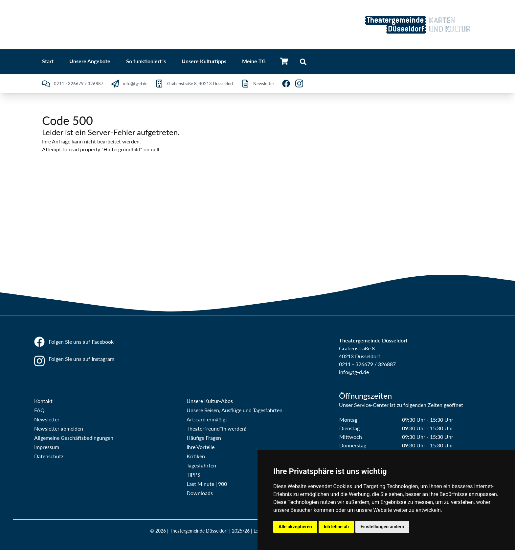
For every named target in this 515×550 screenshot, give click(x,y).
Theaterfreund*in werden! (216, 428)
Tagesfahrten (201, 465)
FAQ (39, 410)
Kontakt (43, 401)
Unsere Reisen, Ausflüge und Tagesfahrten (234, 410)
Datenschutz (48, 456)
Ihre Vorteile (200, 447)
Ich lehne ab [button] (336, 526)
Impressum (46, 447)
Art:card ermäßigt (207, 419)
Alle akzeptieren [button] (295, 526)
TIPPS (193, 474)
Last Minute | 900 (207, 484)
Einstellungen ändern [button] (382, 526)
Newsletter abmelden (58, 428)
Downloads (200, 493)
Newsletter (46, 419)
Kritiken (196, 456)
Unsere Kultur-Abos (210, 401)
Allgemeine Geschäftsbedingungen (73, 438)
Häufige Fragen (204, 438)
